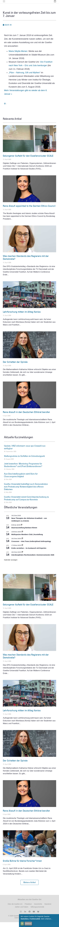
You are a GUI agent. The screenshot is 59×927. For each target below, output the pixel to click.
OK (22, 923)
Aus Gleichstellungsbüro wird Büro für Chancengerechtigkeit (21, 480)
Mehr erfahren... (46, 919)
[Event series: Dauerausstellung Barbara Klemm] (21, 530)
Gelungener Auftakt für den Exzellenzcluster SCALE (28, 160)
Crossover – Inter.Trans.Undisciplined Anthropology (31, 546)
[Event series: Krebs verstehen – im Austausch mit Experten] (22, 550)
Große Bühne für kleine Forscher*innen (22, 865)
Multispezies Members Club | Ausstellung (27, 539)
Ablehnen (28, 923)
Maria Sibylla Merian (18, 56)
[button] (29, 887)
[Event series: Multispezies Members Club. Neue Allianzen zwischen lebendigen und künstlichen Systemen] (22, 536)
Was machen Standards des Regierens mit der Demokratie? (26, 262)
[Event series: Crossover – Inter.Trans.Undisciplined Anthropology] (22, 543)
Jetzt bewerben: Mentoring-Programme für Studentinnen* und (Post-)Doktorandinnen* (23, 469)
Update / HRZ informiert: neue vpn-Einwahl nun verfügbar (25, 452)
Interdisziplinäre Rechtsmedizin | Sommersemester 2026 (32, 560)
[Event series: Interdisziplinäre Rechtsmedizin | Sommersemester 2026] (22, 557)
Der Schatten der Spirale (15, 366)
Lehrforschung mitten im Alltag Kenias (22, 316)
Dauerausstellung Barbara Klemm (24, 532)
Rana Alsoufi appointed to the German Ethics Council (29, 210)
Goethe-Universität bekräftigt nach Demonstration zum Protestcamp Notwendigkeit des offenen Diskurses (26, 491)
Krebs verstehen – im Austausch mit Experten (28, 553)
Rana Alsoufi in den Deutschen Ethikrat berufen (26, 416)
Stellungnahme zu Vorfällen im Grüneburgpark (24, 460)
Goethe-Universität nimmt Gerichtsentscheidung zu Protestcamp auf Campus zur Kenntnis (26, 503)
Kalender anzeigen (10, 565)
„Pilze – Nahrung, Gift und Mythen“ (24, 77)
